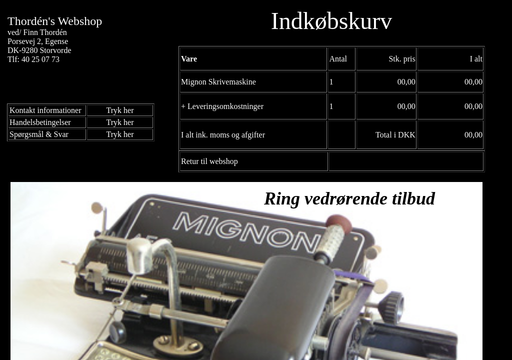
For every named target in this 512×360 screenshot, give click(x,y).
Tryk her (120, 110)
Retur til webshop (209, 161)
